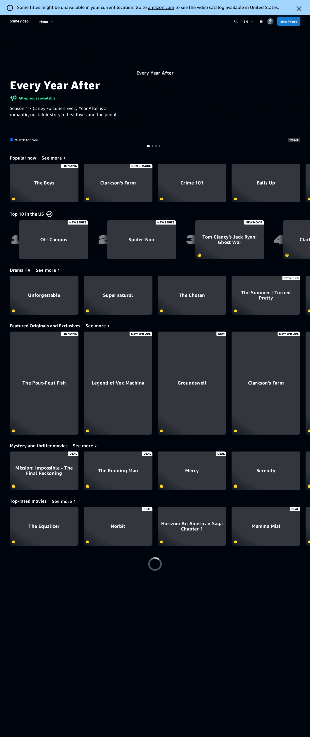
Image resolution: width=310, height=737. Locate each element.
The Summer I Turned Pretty (266, 295)
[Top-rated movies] (64, 501)
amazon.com (161, 7)
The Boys (44, 183)
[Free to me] (60, 21)
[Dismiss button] (299, 8)
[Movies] (80, 21)
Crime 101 (192, 183)
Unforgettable (44, 295)
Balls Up (266, 183)
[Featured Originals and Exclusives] (98, 325)
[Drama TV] (48, 270)
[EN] (248, 21)
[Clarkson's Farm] (266, 383)
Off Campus (53, 239)
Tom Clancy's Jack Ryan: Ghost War (229, 239)
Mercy (192, 471)
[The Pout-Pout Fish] (44, 383)
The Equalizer (44, 526)
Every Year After (155, 73)
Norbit (118, 526)
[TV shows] (99, 21)
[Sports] (118, 21)
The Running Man (118, 471)
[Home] (19, 21)
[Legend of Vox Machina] (118, 383)
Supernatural (118, 295)
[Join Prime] (288, 21)
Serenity (266, 471)
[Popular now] (54, 158)
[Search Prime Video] (236, 21)
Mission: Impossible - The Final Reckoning (44, 471)
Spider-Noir (141, 239)
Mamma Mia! (266, 526)
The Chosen (192, 295)
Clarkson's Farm (118, 183)
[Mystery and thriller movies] (85, 445)
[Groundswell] (192, 383)
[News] (134, 21)
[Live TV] (150, 21)
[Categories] (261, 21)
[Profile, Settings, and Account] (270, 21)
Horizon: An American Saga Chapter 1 (192, 526)
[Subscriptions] (176, 21)
